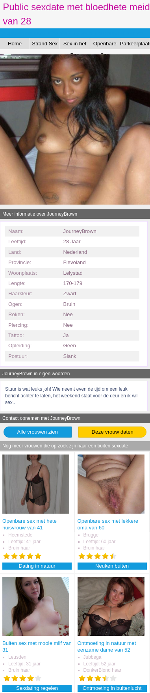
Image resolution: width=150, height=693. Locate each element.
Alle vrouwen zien (37, 432)
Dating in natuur (37, 566)
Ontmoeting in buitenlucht (112, 688)
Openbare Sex (105, 45)
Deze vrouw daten (112, 432)
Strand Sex (44, 44)
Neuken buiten (112, 566)
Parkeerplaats (135, 44)
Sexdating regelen (37, 688)
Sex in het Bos (75, 45)
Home (15, 44)
